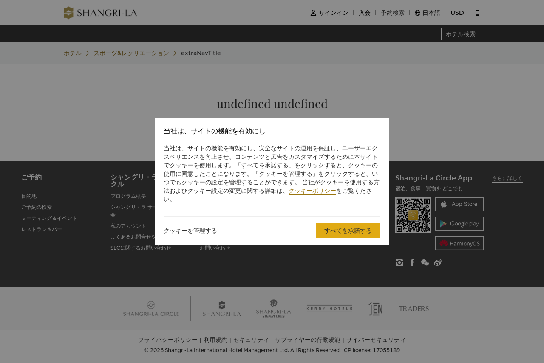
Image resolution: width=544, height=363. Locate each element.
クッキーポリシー (312, 190)
